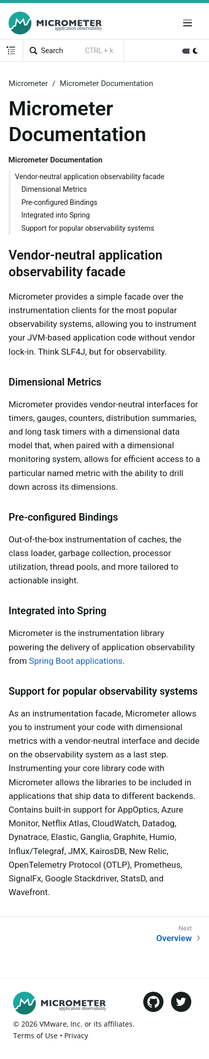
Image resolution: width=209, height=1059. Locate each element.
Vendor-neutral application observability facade (89, 177)
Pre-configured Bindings (59, 202)
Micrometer (28, 83)
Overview (174, 938)
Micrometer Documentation (106, 83)
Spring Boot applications (75, 661)
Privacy (76, 1035)
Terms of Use (35, 1035)
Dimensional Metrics (54, 189)
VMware (53, 1024)
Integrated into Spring (55, 215)
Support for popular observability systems (87, 228)
